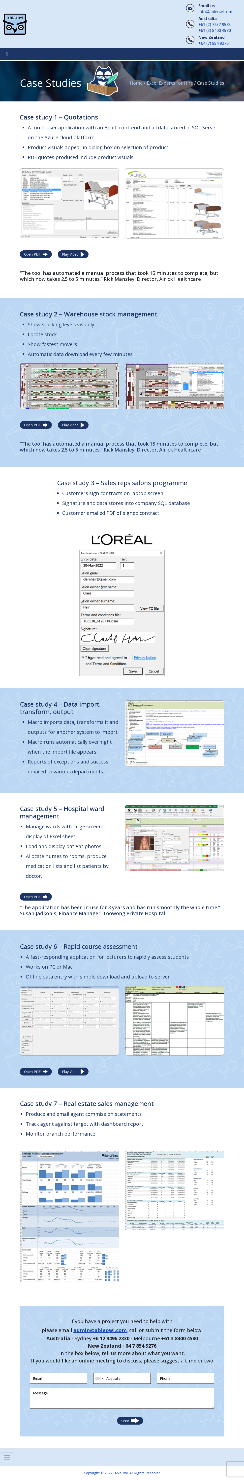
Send (130, 1420)
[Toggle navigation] (7, 54)
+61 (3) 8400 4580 (214, 30)
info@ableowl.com (215, 11)
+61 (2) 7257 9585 (214, 24)
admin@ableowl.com (100, 1330)
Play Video (73, 254)
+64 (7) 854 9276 (213, 43)
